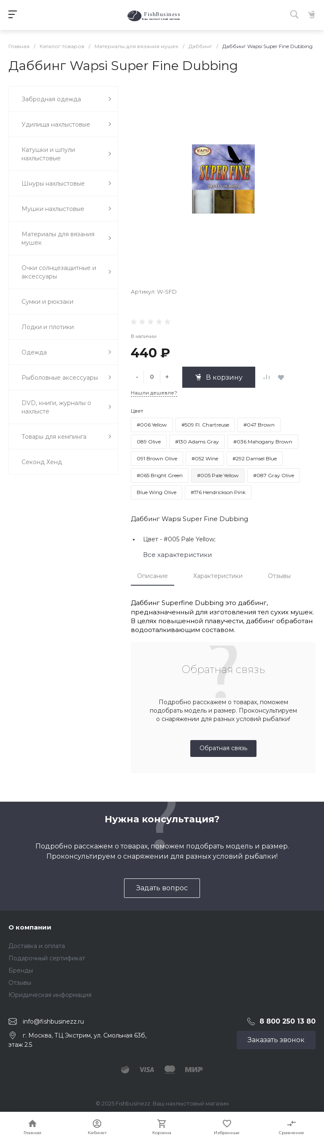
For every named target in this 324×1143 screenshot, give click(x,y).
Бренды (20, 970)
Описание (152, 576)
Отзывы (279, 576)
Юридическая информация (50, 995)
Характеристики (218, 576)
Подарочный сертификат (46, 958)
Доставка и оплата (36, 946)
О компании (29, 927)
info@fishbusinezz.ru (53, 1021)
